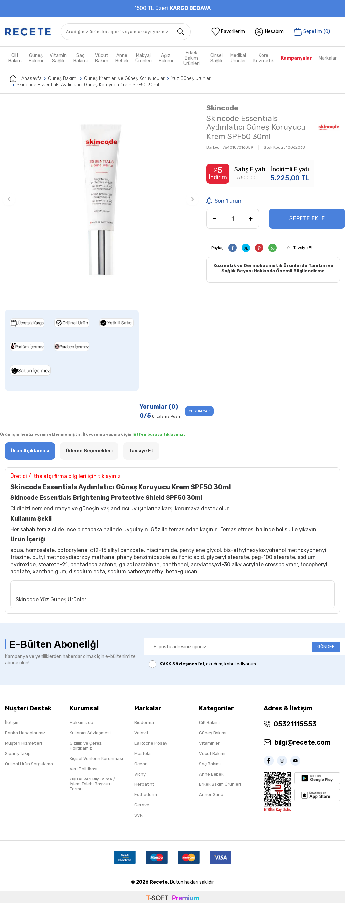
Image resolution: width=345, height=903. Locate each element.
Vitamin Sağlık (58, 58)
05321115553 (295, 724)
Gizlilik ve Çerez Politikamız (86, 746)
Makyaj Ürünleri (143, 58)
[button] (9, 199)
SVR (138, 815)
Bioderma (144, 722)
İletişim (12, 722)
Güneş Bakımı (36, 58)
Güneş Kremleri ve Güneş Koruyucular (124, 78)
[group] (100, 199)
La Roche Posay (150, 743)
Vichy (140, 774)
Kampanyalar (296, 58)
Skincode (222, 108)
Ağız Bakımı (166, 58)
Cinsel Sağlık (216, 58)
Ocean (141, 763)
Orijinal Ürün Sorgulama (29, 763)
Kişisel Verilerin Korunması (96, 758)
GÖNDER (326, 646)
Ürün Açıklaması (30, 451)
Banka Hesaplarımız (25, 732)
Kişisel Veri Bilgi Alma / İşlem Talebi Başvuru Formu (92, 784)
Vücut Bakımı (212, 753)
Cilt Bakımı (209, 722)
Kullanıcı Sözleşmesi (90, 732)
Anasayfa (26, 78)
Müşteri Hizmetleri (23, 743)
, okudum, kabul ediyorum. (203, 664)
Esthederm (145, 794)
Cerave (141, 804)
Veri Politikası (83, 768)
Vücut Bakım (101, 58)
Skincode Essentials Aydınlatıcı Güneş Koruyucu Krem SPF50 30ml (88, 85)
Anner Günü (211, 794)
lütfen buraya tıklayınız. (158, 434)
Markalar (328, 58)
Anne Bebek (122, 58)
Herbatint (144, 784)
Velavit (141, 732)
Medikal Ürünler (238, 58)
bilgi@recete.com (302, 742)
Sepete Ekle (307, 218)
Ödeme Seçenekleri (89, 451)
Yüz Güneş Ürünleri (191, 78)
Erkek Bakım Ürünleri (191, 58)
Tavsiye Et (303, 247)
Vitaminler (209, 743)
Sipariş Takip (18, 753)
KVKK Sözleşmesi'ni (181, 664)
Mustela (142, 753)
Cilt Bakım (15, 58)
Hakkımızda (81, 722)
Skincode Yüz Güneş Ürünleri (52, 599)
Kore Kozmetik (263, 58)
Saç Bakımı (80, 58)
